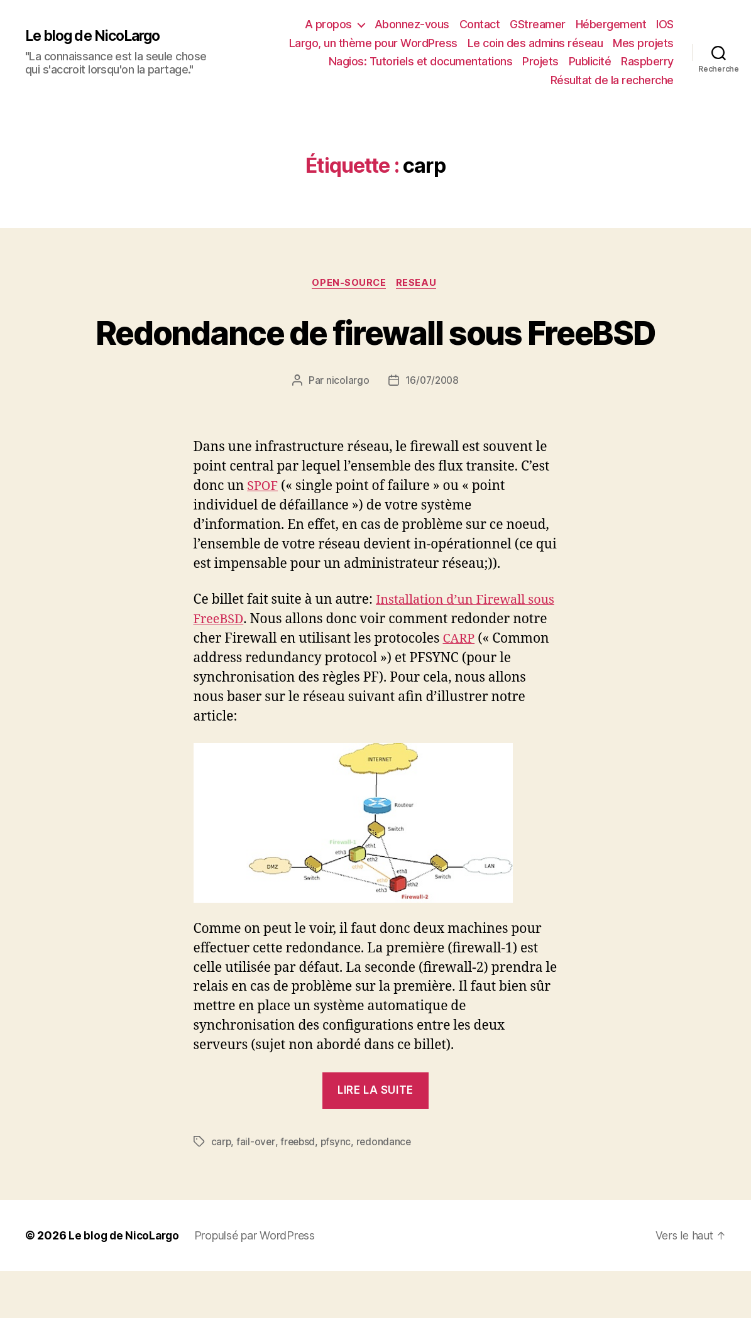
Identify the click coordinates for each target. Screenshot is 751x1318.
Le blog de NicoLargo (97, 35)
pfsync (338, 1189)
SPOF (263, 533)
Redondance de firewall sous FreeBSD (375, 355)
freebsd (299, 1189)
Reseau (419, 284)
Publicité (590, 61)
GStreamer (538, 24)
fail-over (256, 1189)
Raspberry (647, 61)
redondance (387, 1189)
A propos (328, 24)
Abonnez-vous (412, 24)
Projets (540, 61)
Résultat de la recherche (612, 80)
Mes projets (643, 43)
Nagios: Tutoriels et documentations (421, 61)
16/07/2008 (431, 427)
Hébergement (611, 24)
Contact (479, 24)
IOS (665, 24)
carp (221, 1189)
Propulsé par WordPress (258, 1282)
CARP (497, 685)
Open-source (349, 284)
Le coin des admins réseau (535, 43)
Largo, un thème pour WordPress (373, 43)
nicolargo (346, 427)
